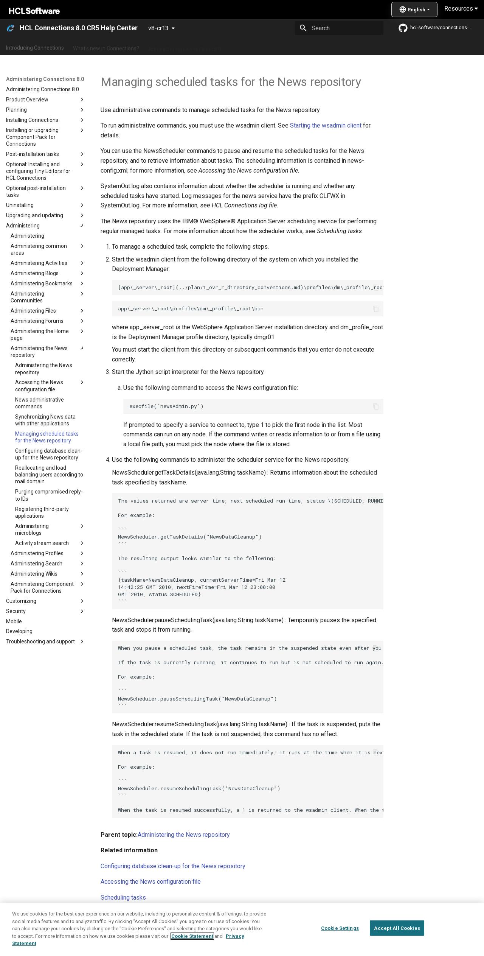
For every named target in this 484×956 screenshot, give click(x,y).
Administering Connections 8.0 (184, 47)
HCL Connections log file (133, 929)
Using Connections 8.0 (256, 47)
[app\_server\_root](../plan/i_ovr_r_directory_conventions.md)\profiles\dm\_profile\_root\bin (250, 287)
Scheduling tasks (123, 897)
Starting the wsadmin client (325, 125)
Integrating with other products (329, 47)
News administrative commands (143, 913)
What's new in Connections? (106, 47)
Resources (461, 8)
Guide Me (386, 47)
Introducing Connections (35, 47)
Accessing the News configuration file (151, 881)
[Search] (339, 28)
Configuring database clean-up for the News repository (173, 866)
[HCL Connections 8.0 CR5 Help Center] (10, 28)
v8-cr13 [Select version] (158, 28)
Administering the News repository (184, 834)
